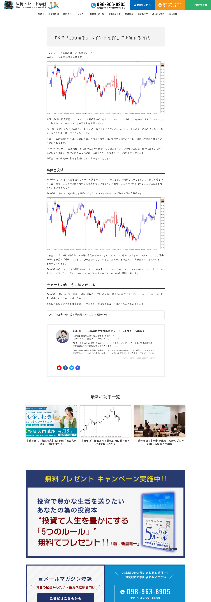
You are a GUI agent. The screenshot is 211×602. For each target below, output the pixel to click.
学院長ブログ (115, 14)
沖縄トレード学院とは (48, 14)
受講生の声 (143, 14)
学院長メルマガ (83, 314)
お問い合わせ (166, 567)
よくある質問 (158, 14)
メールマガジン (146, 586)
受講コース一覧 (97, 14)
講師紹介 (129, 14)
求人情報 (173, 14)
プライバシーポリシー (170, 580)
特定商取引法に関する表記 (173, 586)
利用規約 (163, 573)
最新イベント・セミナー (74, 14)
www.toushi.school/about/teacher (139, 358)
